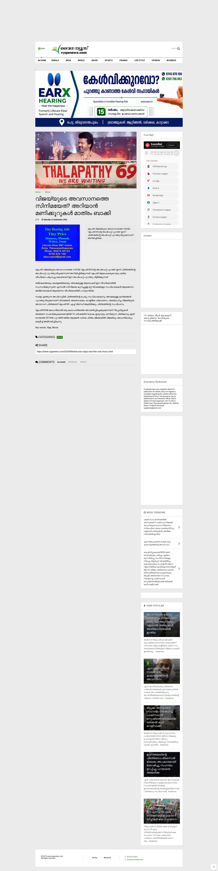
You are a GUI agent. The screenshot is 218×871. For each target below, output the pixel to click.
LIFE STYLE (139, 60)
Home (38, 192)
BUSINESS (171, 60)
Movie (47, 192)
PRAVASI (123, 60)
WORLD (81, 60)
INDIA (68, 60)
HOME (42, 60)
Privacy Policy (132, 857)
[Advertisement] (109, 22)
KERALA (55, 60)
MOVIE (95, 60)
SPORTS (109, 60)
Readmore (160, 652)
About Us (107, 858)
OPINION (156, 60)
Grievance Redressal (135, 860)
